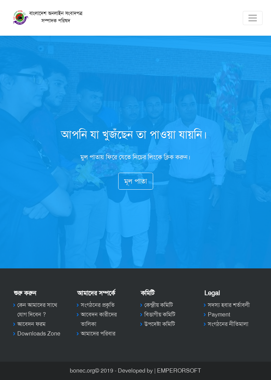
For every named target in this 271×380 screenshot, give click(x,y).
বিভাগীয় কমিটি (159, 314)
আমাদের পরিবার (98, 333)
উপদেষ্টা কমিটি (159, 324)
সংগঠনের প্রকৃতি (98, 305)
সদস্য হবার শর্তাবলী (229, 305)
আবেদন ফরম (31, 324)
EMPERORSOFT (179, 370)
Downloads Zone (38, 333)
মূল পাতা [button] (135, 181)
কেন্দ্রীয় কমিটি (158, 305)
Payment (219, 314)
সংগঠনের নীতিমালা (228, 324)
